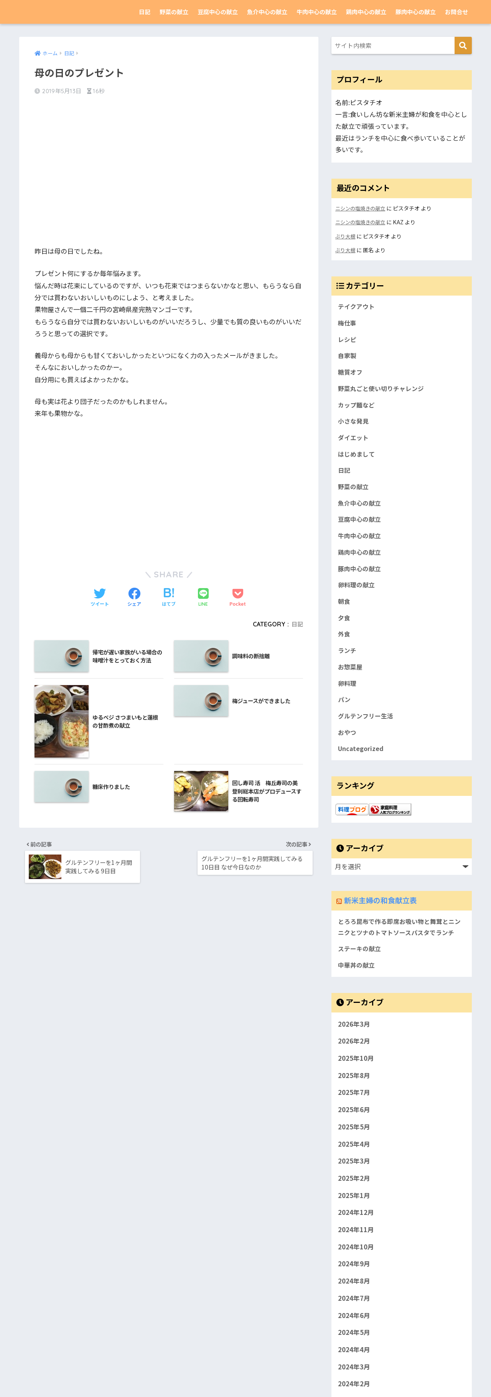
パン (344, 718)
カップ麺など (357, 409)
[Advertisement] (169, 164)
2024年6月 (354, 1351)
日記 (144, 12)
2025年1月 (354, 1231)
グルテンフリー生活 (367, 735)
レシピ (348, 341)
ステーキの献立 (361, 983)
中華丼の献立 (357, 1000)
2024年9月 (354, 1299)
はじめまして (357, 461)
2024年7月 (354, 1333)
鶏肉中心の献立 (366, 12)
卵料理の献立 (357, 598)
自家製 (348, 358)
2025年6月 (354, 1145)
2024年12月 (356, 1248)
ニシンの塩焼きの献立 (362, 208)
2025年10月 (356, 1093)
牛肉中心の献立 (317, 12)
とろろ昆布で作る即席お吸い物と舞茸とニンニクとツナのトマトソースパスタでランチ (400, 954)
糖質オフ (351, 375)
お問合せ (456, 12)
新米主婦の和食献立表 (67, 11)
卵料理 (348, 700)
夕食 (344, 632)
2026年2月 (354, 1076)
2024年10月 (356, 1282)
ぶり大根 (346, 236)
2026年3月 (354, 1059)
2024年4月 (354, 1385)
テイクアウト (357, 306)
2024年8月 (354, 1316)
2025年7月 (354, 1128)
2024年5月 (354, 1368)
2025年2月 (354, 1213)
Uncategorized (361, 769)
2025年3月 (354, 1196)
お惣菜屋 (351, 684)
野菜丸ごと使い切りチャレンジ (383, 392)
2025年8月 (354, 1111)
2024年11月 (356, 1265)
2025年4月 (354, 1179)
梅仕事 (348, 324)
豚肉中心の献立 (415, 12)
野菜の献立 (174, 12)
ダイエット (354, 444)
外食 (344, 649)
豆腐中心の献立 (218, 12)
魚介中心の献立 (267, 12)
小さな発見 (354, 426)
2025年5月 (354, 1162)
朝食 (344, 615)
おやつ (348, 752)
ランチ (348, 666)
